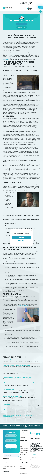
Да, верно (21, 237)
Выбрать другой (21, 240)
